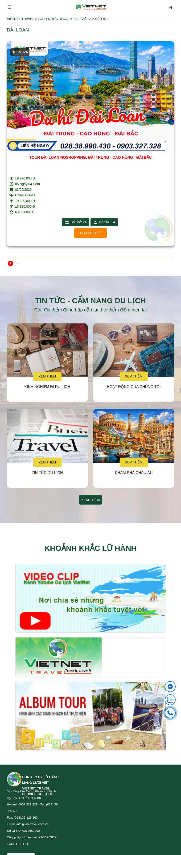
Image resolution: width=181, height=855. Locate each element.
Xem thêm (47, 376)
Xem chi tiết (90, 233)
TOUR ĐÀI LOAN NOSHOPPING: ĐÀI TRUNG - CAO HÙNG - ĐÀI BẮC (90, 157)
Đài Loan (20, 52)
